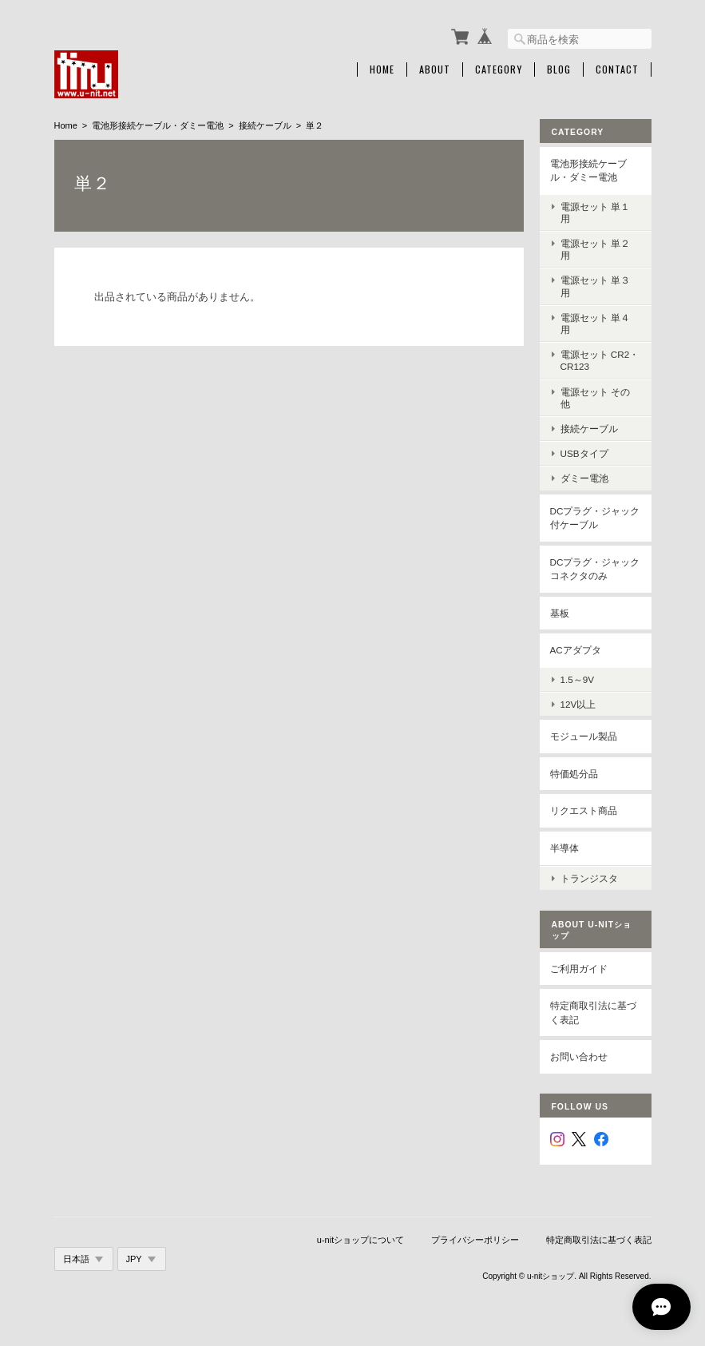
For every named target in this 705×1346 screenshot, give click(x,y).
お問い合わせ (579, 1056)
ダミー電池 (584, 478)
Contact (617, 69)
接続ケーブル (265, 125)
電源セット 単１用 (595, 212)
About (434, 69)
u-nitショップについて (360, 1240)
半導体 (564, 848)
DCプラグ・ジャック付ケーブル (595, 518)
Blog (559, 69)
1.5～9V (577, 679)
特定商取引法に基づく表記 (593, 1012)
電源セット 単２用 (595, 249)
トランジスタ (589, 878)
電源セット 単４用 (595, 323)
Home (382, 69)
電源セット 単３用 (595, 286)
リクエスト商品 (583, 810)
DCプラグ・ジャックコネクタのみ (595, 569)
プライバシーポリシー (475, 1240)
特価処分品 (574, 773)
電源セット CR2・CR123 (600, 360)
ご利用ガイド (579, 968)
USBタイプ (584, 453)
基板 (559, 613)
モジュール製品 (583, 736)
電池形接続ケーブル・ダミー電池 (158, 125)
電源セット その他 (595, 398)
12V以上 (578, 704)
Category (498, 69)
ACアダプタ (575, 650)
